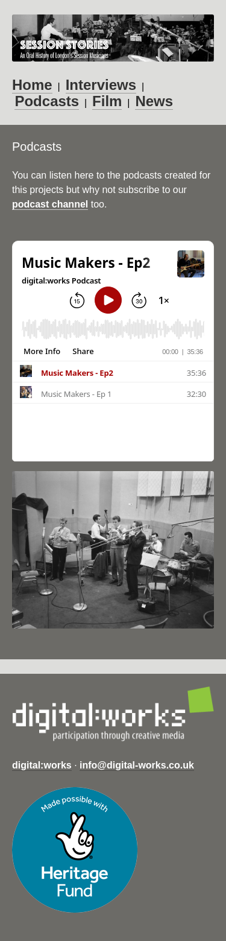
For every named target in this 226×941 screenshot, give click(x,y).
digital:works (42, 765)
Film (107, 101)
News (154, 101)
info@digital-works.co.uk (137, 765)
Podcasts (46, 101)
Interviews (101, 85)
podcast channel (50, 204)
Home (32, 85)
